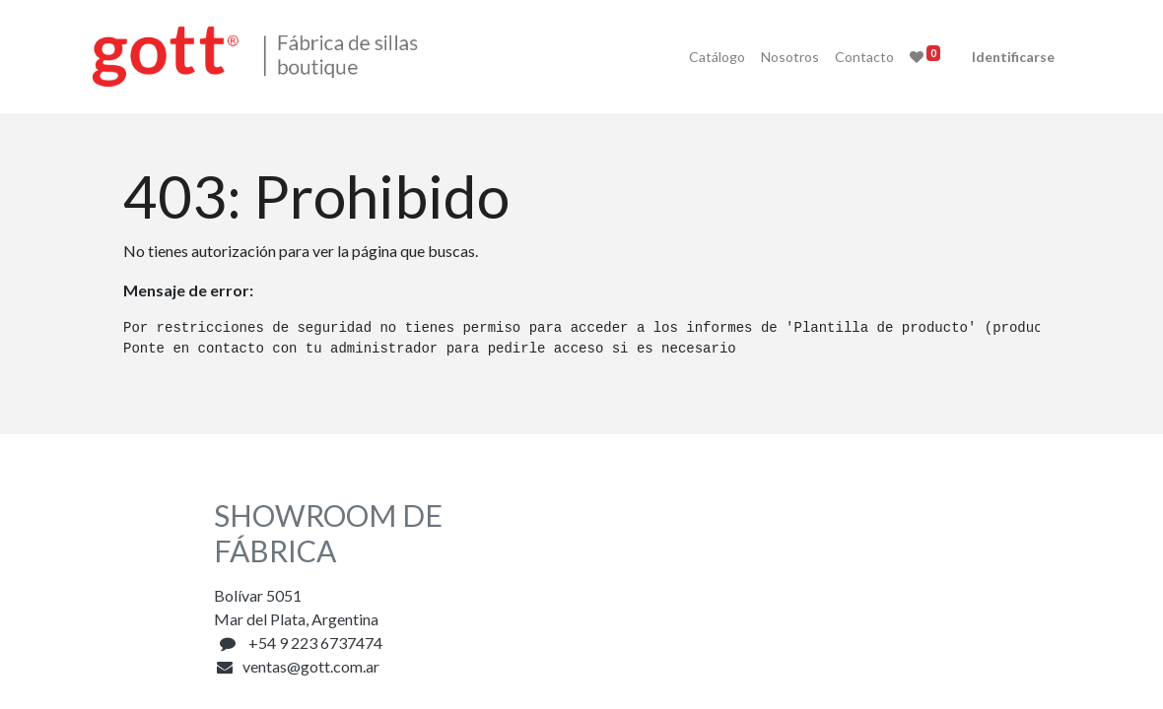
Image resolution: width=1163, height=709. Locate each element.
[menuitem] (671, 56)
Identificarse (966, 56)
